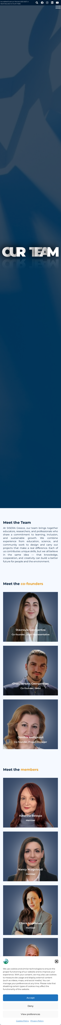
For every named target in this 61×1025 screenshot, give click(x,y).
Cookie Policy (22, 1021)
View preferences (30, 1014)
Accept (31, 997)
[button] (56, 961)
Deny (30, 1006)
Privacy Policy (37, 1021)
